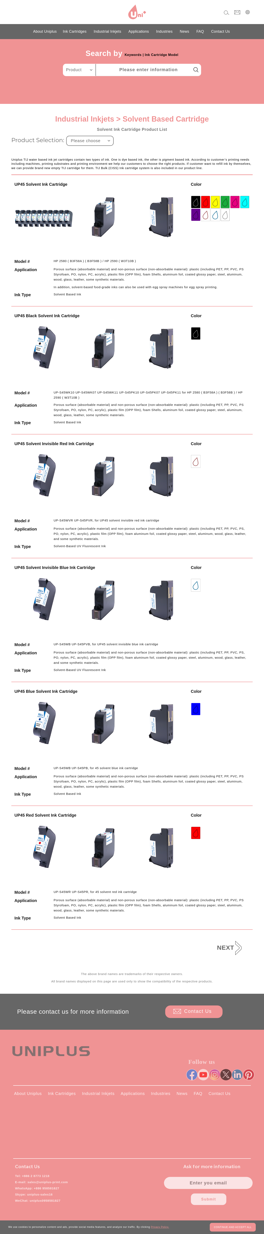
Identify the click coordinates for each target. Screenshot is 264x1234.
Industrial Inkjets (107, 31)
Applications (138, 31)
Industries (164, 31)
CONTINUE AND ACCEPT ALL (233, 1227)
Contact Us (220, 31)
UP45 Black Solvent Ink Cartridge (47, 315)
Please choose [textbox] (85, 140)
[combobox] (79, 70)
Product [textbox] (74, 69)
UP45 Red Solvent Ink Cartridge (45, 815)
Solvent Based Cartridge (166, 119)
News (184, 31)
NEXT (225, 947)
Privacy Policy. (160, 1227)
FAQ (200, 31)
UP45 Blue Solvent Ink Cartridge (46, 691)
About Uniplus (45, 31)
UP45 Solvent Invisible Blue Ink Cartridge (54, 567)
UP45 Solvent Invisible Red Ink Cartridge (54, 443)
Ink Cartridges (75, 31)
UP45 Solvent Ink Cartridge (40, 184)
